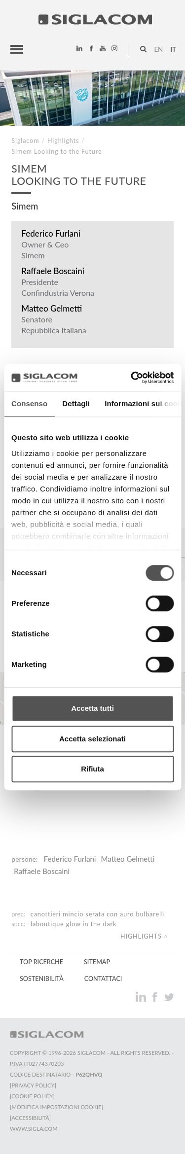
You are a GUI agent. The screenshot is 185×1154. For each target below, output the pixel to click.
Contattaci (103, 978)
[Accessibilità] (30, 1118)
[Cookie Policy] (32, 1096)
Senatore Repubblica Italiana (53, 325)
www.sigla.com (34, 1128)
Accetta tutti (92, 708)
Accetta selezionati (92, 738)
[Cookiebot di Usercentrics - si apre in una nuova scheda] (132, 377)
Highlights (63, 140)
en (158, 49)
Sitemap (97, 962)
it (173, 49)
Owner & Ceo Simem (45, 250)
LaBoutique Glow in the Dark (73, 924)
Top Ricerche (41, 962)
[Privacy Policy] (33, 1085)
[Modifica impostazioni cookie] (56, 1107)
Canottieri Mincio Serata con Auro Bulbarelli (98, 914)
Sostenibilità (42, 978)
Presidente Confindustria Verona (57, 287)
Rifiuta (92, 769)
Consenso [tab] (29, 403)
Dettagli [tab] (76, 403)
